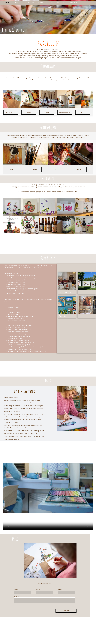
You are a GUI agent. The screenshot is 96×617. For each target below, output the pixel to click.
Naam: (16, 589)
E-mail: (38, 589)
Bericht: (16, 596)
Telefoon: (61, 589)
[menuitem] (7, 3)
